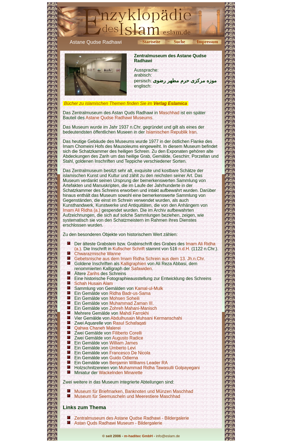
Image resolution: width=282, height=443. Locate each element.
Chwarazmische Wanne (97, 253)
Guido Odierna (123, 357)
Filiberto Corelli (127, 333)
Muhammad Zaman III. (131, 303)
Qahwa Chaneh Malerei (97, 328)
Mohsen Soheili (124, 298)
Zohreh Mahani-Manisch (133, 308)
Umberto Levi (122, 348)
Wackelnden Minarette (121, 372)
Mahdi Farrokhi (134, 313)
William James (123, 343)
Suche (179, 41)
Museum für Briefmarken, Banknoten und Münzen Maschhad (133, 391)
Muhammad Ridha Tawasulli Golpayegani (159, 367)
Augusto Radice (127, 338)
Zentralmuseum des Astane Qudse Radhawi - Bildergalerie (131, 418)
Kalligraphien (133, 263)
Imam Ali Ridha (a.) (81, 210)
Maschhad (169, 112)
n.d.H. (184, 248)
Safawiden (141, 268)
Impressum (207, 41)
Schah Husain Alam (93, 283)
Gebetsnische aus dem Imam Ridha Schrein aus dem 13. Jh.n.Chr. (139, 258)
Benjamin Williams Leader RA (138, 362)
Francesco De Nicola (129, 352)
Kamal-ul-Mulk (149, 288)
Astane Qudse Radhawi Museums (119, 117)
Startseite (151, 41)
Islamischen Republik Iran (171, 132)
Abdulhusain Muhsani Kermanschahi (146, 318)
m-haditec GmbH (138, 436)
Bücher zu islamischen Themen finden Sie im (125, 103)
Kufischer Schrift (129, 248)
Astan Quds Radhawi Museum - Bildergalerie (118, 423)
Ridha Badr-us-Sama (129, 293)
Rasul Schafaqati (129, 323)
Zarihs (94, 273)
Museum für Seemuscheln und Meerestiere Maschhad (127, 396)
